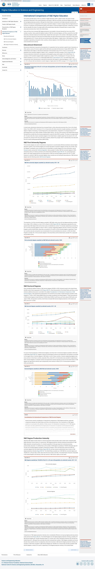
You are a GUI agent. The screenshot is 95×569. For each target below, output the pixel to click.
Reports (45, 5)
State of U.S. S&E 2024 (54, 5)
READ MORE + (73, 434)
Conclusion (4, 47)
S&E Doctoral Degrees (8, 41)
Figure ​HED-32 (27, 366)
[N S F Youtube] (77, 564)
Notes (3, 56)
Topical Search (67, 5)
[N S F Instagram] (81, 564)
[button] (92, 4)
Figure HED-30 (56, 224)
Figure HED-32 (33, 354)
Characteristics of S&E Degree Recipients (9, 28)
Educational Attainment (9, 36)
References (4, 53)
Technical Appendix (42, 150)
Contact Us (4, 70)
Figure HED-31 (46, 290)
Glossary (4, 50)
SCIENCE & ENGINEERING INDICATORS (16, 4)
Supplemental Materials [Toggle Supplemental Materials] (7, 61)
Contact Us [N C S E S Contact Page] (29, 554)
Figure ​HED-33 (27, 457)
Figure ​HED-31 (27, 303)
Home (40, 5)
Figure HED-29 (60, 151)
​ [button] (67, 295)
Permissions (4, 554)
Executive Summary (6, 15)
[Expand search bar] (88, 4)
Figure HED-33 (40, 451)
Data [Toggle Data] (3, 64)
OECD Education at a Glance (84, 35)
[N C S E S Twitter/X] (85, 564)
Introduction (5, 18)
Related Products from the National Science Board (84, 41)
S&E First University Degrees (10, 39)
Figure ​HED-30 (27, 237)
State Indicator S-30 (57, 57)
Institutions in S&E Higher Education (10, 21)
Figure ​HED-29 (27, 160)
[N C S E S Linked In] (92, 564)
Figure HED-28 (71, 52)
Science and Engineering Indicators (11, 560)
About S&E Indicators (43, 554)
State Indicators (76, 5)
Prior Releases (17, 554)
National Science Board (26, 562)
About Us (84, 5)
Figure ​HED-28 (27, 64)
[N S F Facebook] (88, 564)
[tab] (11, 15)
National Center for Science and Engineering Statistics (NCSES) (18, 564)
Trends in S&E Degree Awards (8, 24)
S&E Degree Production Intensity (11, 44)
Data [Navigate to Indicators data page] (61, 5)
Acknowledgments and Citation (9, 58)
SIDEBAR (26, 414)
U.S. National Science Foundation (10, 562)
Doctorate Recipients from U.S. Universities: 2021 (84, 30)
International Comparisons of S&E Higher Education (9, 32)
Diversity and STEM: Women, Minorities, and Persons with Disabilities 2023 (85, 24)
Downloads (4, 67)
